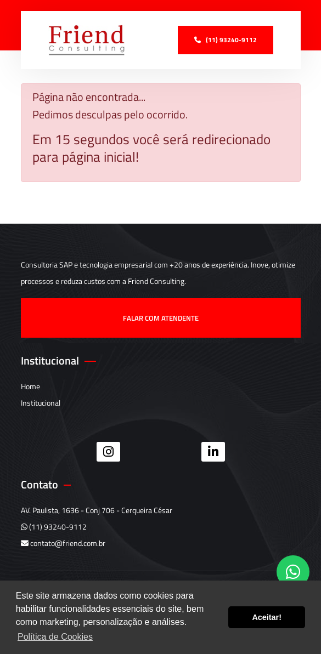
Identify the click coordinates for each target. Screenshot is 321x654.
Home (30, 386)
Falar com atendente (161, 317)
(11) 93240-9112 (54, 526)
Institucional (40, 402)
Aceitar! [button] (266, 617)
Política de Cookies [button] (55, 636)
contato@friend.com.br (63, 543)
